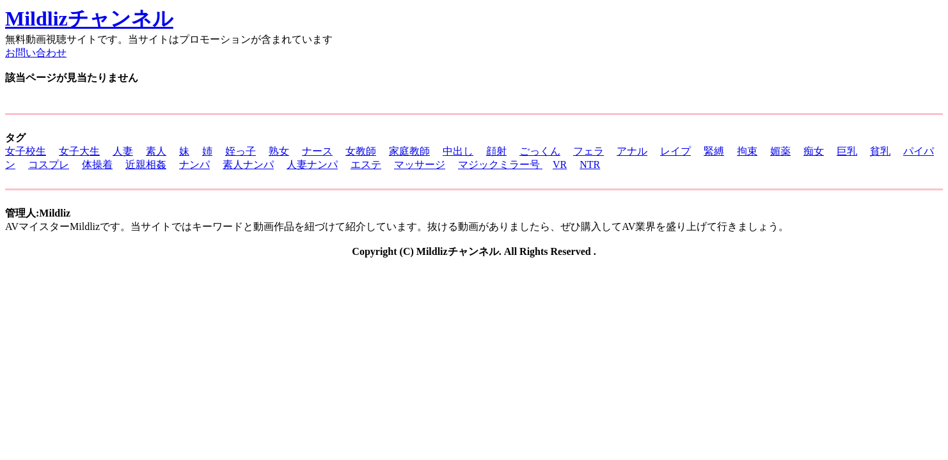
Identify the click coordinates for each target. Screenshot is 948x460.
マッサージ (419, 164)
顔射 (496, 151)
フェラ (588, 151)
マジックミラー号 (500, 164)
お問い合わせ (36, 52)
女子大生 (79, 151)
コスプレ (48, 164)
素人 (156, 151)
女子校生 (25, 151)
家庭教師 (409, 151)
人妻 (123, 151)
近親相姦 (145, 164)
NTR (590, 164)
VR (560, 164)
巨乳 (847, 151)
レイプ (675, 151)
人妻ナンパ (312, 164)
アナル (632, 151)
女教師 (360, 151)
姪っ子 (240, 151)
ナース (317, 151)
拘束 (747, 151)
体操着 (97, 164)
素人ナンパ (248, 164)
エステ (366, 164)
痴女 (813, 151)
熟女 (279, 151)
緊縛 (714, 151)
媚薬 (780, 151)
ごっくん (539, 151)
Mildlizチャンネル (89, 18)
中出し (458, 151)
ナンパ (194, 164)
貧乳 (880, 151)
